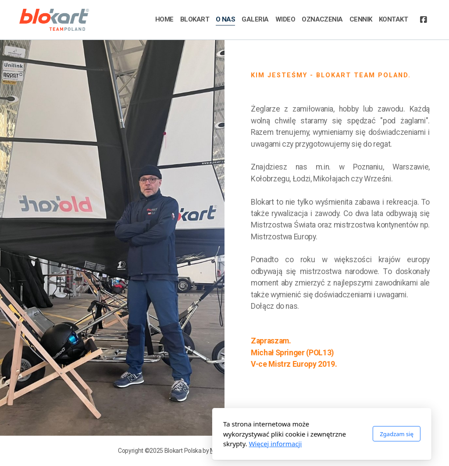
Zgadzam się (299, 434)
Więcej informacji (178, 443)
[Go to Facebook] (423, 19)
